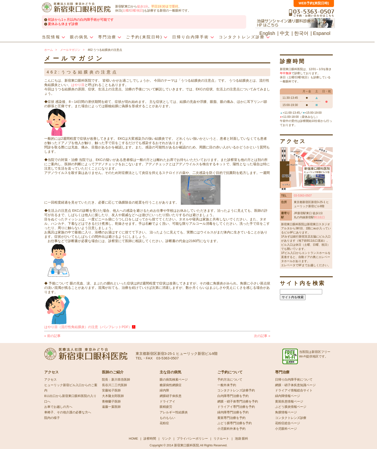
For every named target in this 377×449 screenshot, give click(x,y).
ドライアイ (167, 401)
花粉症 (164, 423)
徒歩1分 (142, 6)
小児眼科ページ (286, 428)
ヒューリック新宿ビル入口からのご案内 (70, 387)
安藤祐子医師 (111, 390)
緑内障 (164, 390)
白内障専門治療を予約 (233, 396)
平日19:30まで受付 (164, 6)
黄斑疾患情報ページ (289, 401)
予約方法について (229, 379)
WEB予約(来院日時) (314, 3)
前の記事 (52, 336)
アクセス (50, 379)
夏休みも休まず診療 (63, 24)
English (267, 33)
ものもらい (167, 418)
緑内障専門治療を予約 (233, 412)
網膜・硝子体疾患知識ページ (295, 385)
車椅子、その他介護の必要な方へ (67, 412)
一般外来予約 (226, 385)
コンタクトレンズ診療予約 (236, 390)
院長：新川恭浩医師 (116, 379)
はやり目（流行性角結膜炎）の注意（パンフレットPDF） (88, 327)
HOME (133, 438)
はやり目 (78, 85)
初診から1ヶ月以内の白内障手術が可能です (81, 19)
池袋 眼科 (241, 438)
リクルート (221, 438)
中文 (284, 33)
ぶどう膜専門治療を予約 (234, 423)
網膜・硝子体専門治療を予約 (237, 401)
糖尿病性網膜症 (171, 385)
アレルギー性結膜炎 (174, 412)
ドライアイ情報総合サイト (294, 390)
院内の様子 (52, 418)
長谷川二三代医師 (114, 385)
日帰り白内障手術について (294, 379)
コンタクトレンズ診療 (290, 418)
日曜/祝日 (136, 10)
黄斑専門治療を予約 (231, 418)
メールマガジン (70, 50)
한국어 (301, 33)
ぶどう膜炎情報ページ (290, 407)
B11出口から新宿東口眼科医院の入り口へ (70, 398)
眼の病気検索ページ (174, 379)
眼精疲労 (166, 407)
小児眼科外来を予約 (231, 428)
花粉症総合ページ (287, 423)
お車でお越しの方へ (58, 407)
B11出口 (319, 217)
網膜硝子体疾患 (171, 396)
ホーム (48, 50)
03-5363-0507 (303, 195)
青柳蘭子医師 (111, 401)
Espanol (321, 33)
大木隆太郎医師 (113, 396)
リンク (166, 438)
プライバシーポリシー (192, 438)
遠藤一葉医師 (111, 407)
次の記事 (262, 336)
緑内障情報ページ (287, 396)
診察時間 (150, 438)
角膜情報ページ (286, 412)
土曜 (125, 10)
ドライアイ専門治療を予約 (236, 407)
